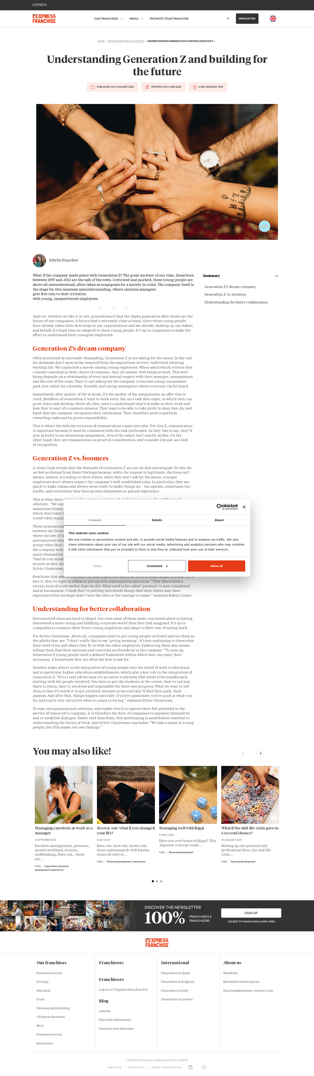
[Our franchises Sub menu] (121, 18)
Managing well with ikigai (181, 828)
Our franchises (106, 18)
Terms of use (114, 1067)
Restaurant (45, 1043)
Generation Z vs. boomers (225, 294)
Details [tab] (157, 520)
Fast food (43, 990)
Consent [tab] (95, 520)
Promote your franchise (169, 18)
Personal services (49, 1034)
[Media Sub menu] (142, 18)
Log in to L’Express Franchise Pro (123, 989)
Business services (49, 973)
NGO (40, 1026)
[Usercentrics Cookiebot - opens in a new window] (220, 507)
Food (40, 999)
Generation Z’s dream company (230, 287)
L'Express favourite (51, 1017)
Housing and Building (53, 1008)
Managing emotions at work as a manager (64, 830)
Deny (97, 566)
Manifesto (230, 973)
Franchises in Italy (174, 990)
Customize (157, 566)
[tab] (153, 881)
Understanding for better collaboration (236, 302)
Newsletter (247, 18)
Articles (105, 1011)
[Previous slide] (243, 753)
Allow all (216, 566)
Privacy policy (136, 1067)
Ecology (43, 982)
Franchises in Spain (175, 973)
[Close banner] (244, 506)
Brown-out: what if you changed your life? (126, 830)
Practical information (115, 1020)
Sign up (251, 913)
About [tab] (219, 520)
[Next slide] (260, 753)
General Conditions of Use (166, 1067)
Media (134, 18)
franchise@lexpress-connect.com (248, 990)
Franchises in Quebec (177, 999)
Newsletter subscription (241, 982)
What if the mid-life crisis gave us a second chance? (250, 830)
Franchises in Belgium (177, 982)
